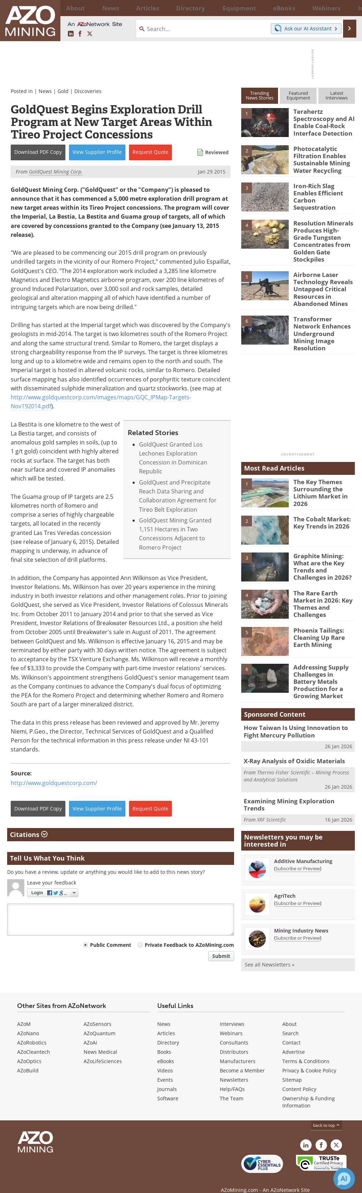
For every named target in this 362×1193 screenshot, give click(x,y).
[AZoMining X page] (90, 34)
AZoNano (28, 1023)
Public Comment (110, 944)
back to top (326, 1115)
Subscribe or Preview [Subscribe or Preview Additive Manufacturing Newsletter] (298, 836)
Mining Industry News (301, 898)
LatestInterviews (337, 95)
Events (165, 1069)
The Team (231, 1088)
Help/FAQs (232, 1079)
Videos (165, 1060)
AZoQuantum (99, 1023)
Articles (166, 1023)
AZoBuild (28, 1060)
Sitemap (292, 1069)
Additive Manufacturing (303, 828)
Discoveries (87, 91)
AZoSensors (97, 1014)
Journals (167, 1079)
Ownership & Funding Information (308, 1092)
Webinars (231, 1023)
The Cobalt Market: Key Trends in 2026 (319, 504)
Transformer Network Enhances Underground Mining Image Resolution (322, 319)
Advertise (293, 1041)
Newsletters (234, 1069)
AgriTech (285, 863)
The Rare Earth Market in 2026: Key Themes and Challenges (323, 581)
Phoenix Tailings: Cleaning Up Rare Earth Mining (316, 618)
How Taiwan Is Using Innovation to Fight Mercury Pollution (298, 705)
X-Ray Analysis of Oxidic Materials (290, 733)
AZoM (24, 1014)
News (45, 91)
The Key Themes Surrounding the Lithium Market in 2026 (318, 474)
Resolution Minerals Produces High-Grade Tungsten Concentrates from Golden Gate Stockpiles (321, 238)
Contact (291, 1032)
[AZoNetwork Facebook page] (80, 34)
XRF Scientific (271, 783)
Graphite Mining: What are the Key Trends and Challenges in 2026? (323, 547)
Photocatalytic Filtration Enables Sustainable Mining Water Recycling (319, 158)
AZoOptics (29, 1051)
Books (164, 1041)
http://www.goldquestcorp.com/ (54, 783)
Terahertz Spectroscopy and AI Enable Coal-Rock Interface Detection (320, 121)
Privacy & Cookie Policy (309, 1060)
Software (167, 1088)
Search (290, 1023)
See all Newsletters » (269, 932)
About (289, 1014)
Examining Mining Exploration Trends (294, 772)
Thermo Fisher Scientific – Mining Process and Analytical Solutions (296, 747)
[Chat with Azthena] (344, 1178)
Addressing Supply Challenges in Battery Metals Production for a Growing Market (322, 658)
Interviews (232, 1014)
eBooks (165, 1051)
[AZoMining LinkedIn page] (71, 34)
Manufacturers (238, 1051)
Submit (221, 956)
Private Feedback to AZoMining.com (189, 944)
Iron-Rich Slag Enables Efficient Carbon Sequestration (322, 191)
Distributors (234, 1041)
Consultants (234, 1032)
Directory (162, 7)
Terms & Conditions (305, 1051)
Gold (63, 91)
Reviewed (217, 152)
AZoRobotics (31, 1032)
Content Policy (299, 1079)
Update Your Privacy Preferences (61, 1183)
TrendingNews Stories (259, 95)
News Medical (100, 1041)
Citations (29, 834)
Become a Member (242, 1060)
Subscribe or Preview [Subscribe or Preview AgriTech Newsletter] (298, 870)
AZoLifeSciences (103, 1051)
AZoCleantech (33, 1041)
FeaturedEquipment (298, 95)
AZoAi (90, 1032)
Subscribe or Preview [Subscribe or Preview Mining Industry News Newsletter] (298, 905)
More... (347, 7)
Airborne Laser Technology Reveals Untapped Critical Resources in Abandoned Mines (319, 281)
